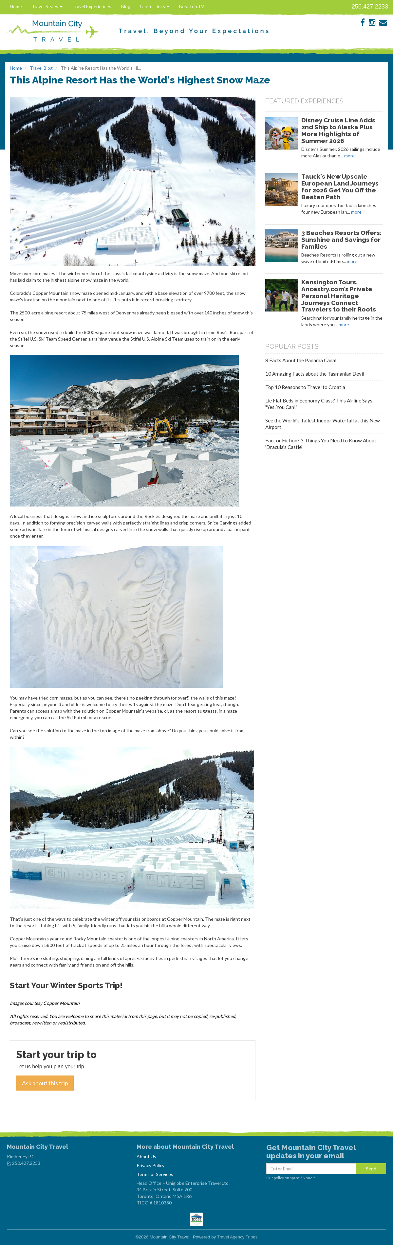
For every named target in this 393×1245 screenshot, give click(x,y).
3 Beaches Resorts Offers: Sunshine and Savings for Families (341, 239)
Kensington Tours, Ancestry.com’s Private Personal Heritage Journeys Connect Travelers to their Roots (338, 295)
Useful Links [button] (154, 6)
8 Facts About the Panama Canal (300, 360)
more (349, 155)
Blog (125, 6)
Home (16, 6)
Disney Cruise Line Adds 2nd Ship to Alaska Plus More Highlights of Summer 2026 (338, 130)
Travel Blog (41, 68)
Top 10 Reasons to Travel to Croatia (305, 387)
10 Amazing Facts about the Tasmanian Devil (314, 374)
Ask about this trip (45, 1083)
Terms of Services (155, 1174)
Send (371, 1168)
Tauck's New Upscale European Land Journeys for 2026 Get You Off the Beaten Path (340, 186)
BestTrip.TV (191, 6)
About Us (146, 1156)
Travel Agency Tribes (237, 1237)
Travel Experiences (91, 6)
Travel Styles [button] (47, 6)
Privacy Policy (150, 1165)
